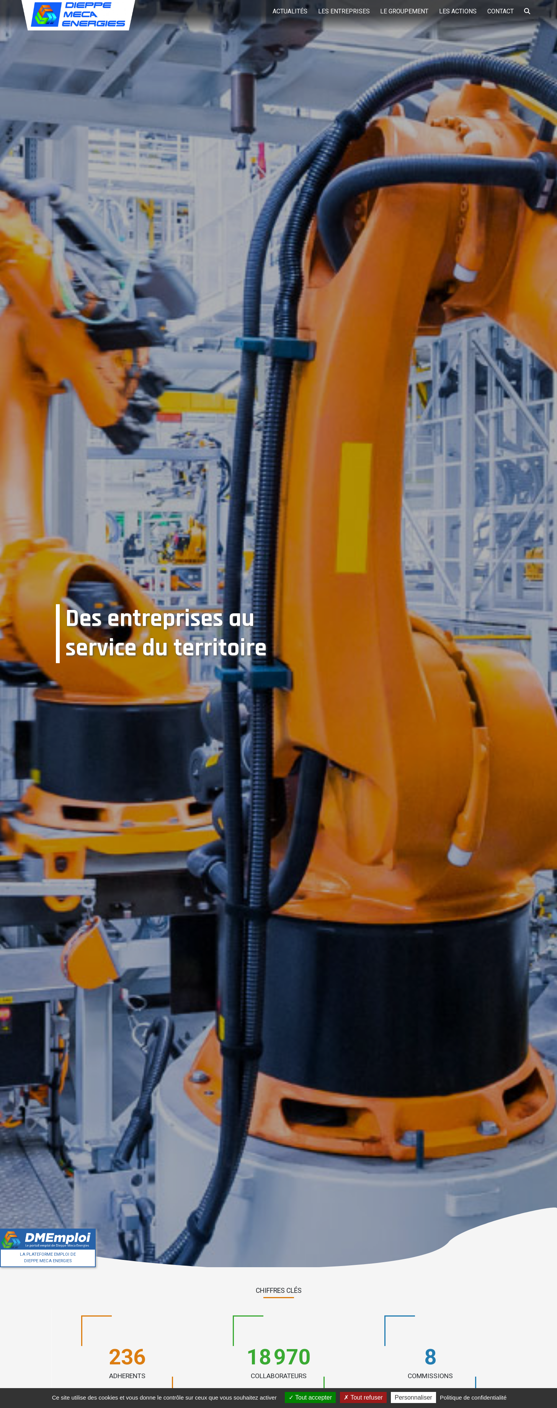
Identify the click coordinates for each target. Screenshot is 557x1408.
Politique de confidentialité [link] (473, 1397)
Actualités (285, 11)
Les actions (455, 11)
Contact (499, 11)
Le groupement (401, 11)
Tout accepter (310, 1397)
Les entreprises (340, 11)
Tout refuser (363, 1397)
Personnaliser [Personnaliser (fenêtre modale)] (413, 1397)
